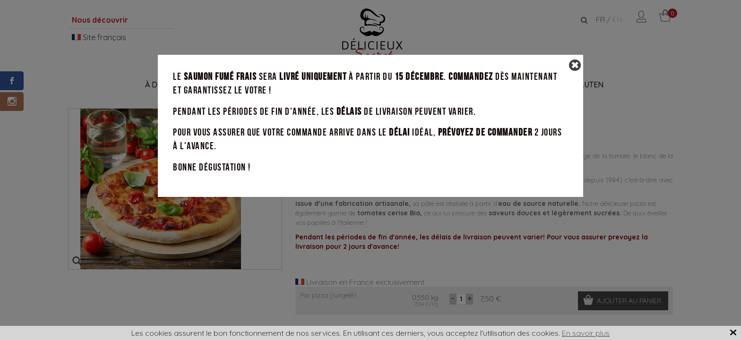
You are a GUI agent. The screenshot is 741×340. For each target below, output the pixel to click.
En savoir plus (586, 333)
